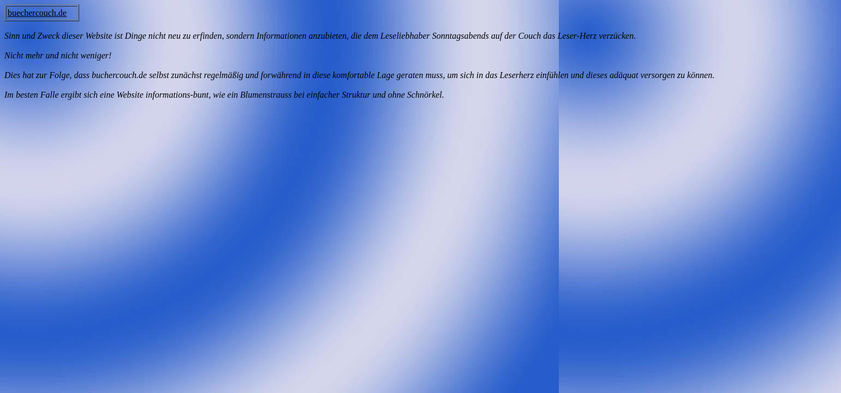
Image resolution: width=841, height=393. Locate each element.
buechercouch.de (37, 12)
